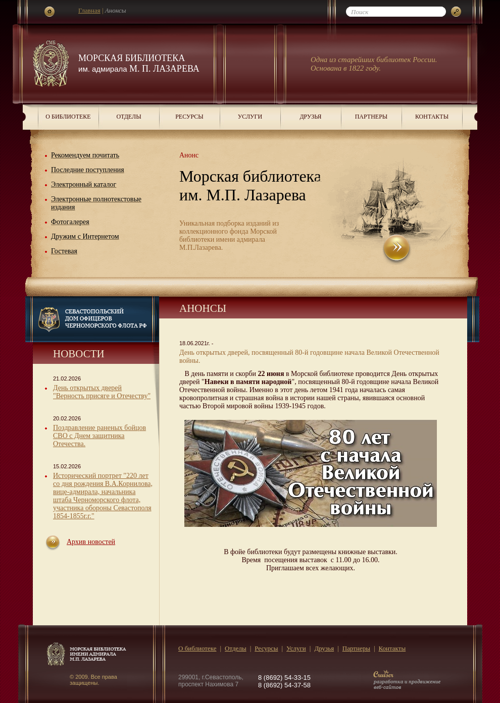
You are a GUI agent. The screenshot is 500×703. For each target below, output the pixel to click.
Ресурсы (189, 116)
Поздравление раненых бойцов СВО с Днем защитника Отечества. (99, 436)
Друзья (310, 116)
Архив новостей (91, 542)
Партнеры (371, 116)
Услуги (250, 116)
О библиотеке (67, 116)
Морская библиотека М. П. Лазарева (138, 63)
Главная (89, 10)
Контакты (431, 116)
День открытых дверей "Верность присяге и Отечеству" (102, 392)
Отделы (128, 116)
